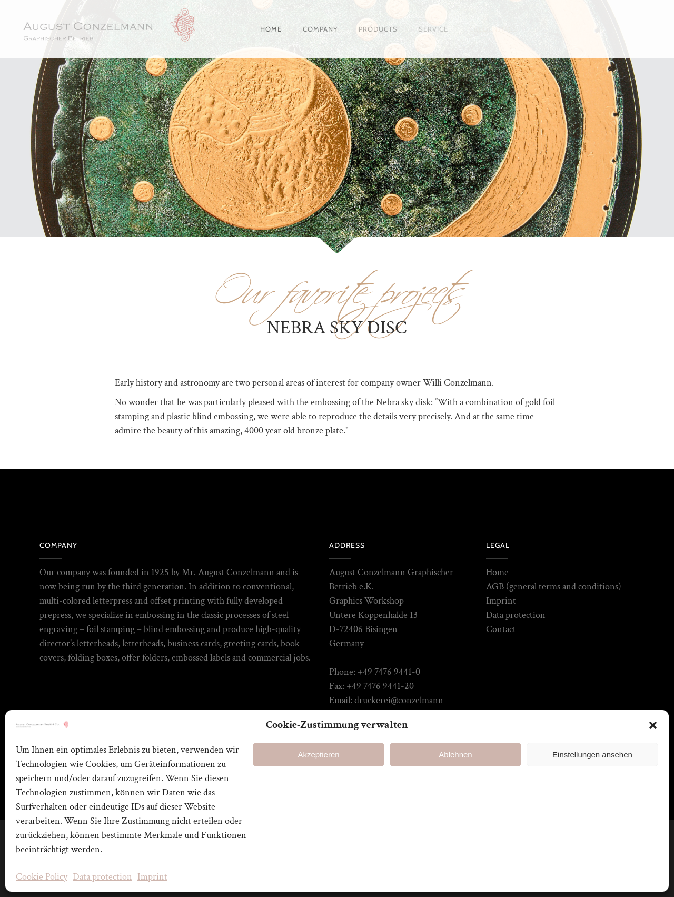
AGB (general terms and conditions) (553, 586)
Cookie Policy (41, 877)
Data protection (102, 877)
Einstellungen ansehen (592, 754)
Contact (501, 629)
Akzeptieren (318, 754)
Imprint (152, 877)
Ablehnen (455, 754)
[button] (653, 725)
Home (497, 572)
